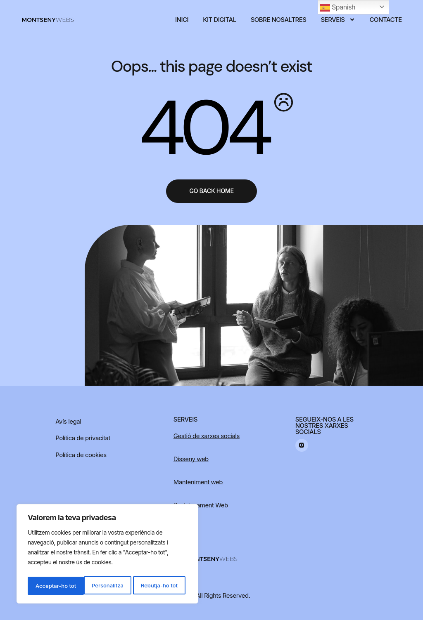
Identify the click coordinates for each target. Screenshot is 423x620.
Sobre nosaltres (279, 20)
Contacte (386, 20)
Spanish (337, 8)
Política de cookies (80, 455)
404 (202, 128)
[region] (107, 555)
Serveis (338, 19)
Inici (181, 20)
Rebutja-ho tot (102, 585)
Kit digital (219, 20)
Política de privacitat (82, 438)
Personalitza (50, 585)
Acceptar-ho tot (159, 585)
